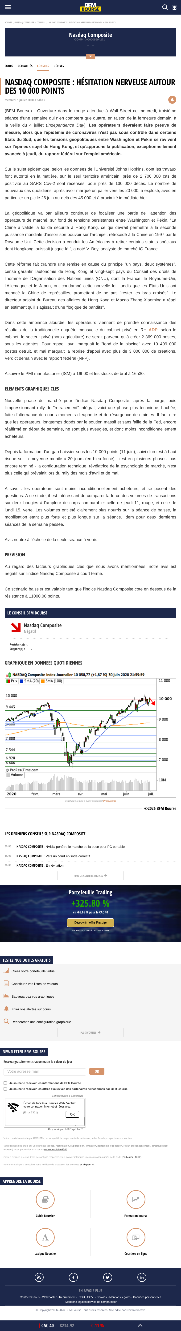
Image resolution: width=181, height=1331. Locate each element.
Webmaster (49, 1297)
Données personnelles (147, 1297)
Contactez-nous (30, 1297)
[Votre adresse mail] (45, 1072)
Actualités (25, 66)
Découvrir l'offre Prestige (90, 922)
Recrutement (67, 1297)
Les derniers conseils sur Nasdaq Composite (45, 834)
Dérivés (58, 66)
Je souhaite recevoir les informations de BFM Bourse (44, 1083)
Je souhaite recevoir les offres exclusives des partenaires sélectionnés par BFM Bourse (67, 1089)
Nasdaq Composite (24, 22)
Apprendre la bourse (22, 1181)
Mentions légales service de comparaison (91, 1301)
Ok (97, 1071)
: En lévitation (40, 865)
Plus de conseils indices (90, 876)
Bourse (8, 22)
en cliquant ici (87, 1165)
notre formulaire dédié (55, 1149)
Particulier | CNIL (131, 1157)
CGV (90, 1297)
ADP (152, 329)
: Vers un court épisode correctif (53, 856)
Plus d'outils (90, 1033)
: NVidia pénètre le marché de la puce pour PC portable (70, 847)
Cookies (101, 1297)
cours (9, 66)
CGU (82, 1297)
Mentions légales (120, 1297)
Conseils (41, 22)
